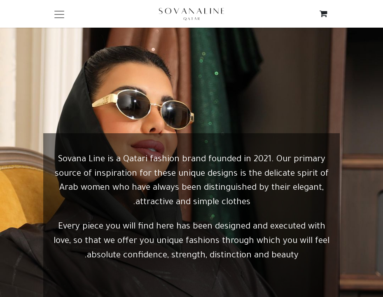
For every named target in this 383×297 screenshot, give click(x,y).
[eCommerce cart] (324, 14)
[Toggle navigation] (59, 13)
